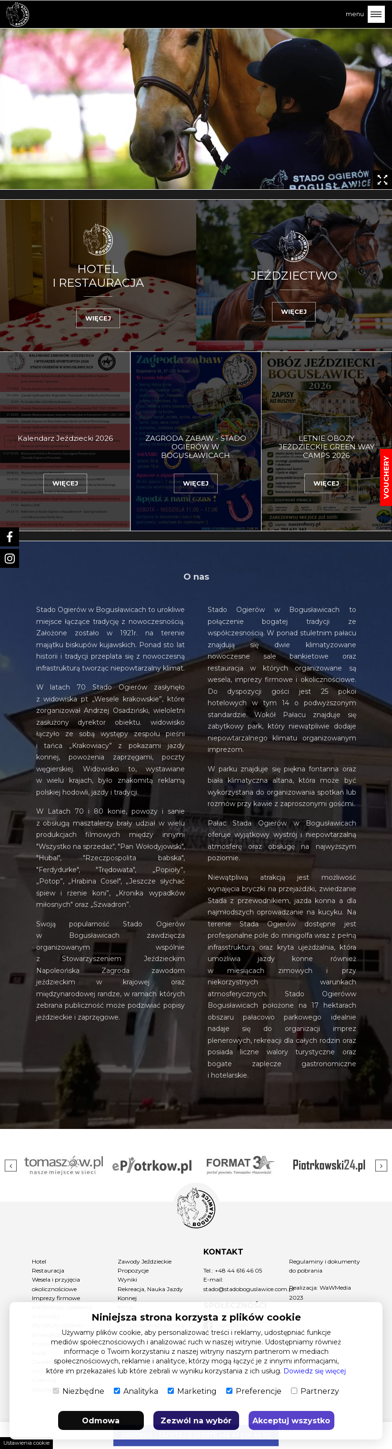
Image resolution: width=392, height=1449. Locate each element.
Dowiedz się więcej (314, 1371)
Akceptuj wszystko (291, 1420)
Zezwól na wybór (196, 1420)
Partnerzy (315, 1391)
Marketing (192, 1391)
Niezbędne (78, 1391)
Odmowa (101, 1420)
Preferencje (253, 1391)
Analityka (136, 1391)
